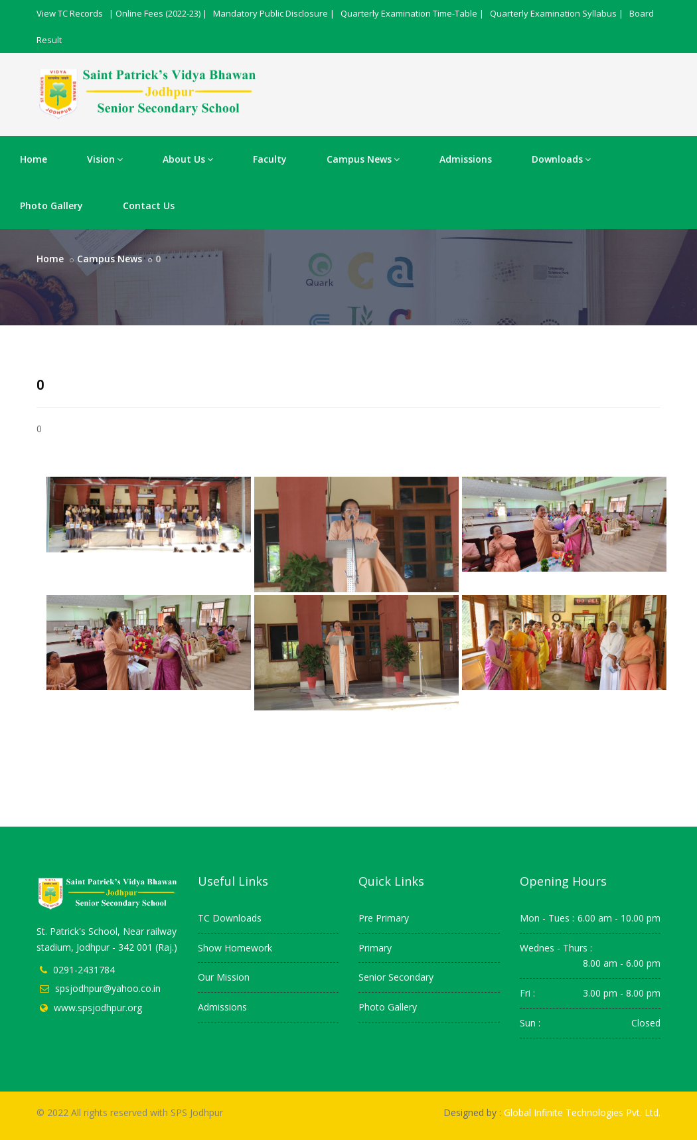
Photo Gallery (51, 205)
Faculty (270, 159)
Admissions (465, 159)
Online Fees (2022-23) (158, 13)
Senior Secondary (395, 977)
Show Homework (235, 947)
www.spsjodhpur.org (98, 1007)
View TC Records (70, 13)
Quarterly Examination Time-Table (409, 13)
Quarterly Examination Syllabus (553, 13)
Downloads (561, 159)
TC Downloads (230, 918)
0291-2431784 (84, 969)
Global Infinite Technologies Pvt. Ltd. (582, 1112)
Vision (105, 159)
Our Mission (224, 977)
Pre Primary (383, 918)
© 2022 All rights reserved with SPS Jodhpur (130, 1112)
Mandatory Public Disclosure (270, 13)
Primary (375, 947)
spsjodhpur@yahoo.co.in (108, 988)
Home (33, 159)
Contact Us (149, 205)
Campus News (363, 159)
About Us (188, 159)
